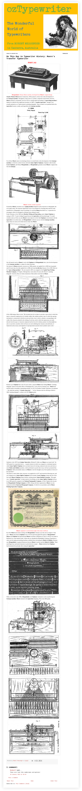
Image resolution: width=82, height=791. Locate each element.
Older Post (54, 781)
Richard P (13, 770)
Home (32, 781)
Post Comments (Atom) (22, 783)
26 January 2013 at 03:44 (18, 774)
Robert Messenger (18, 760)
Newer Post (10, 781)
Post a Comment (13, 777)
